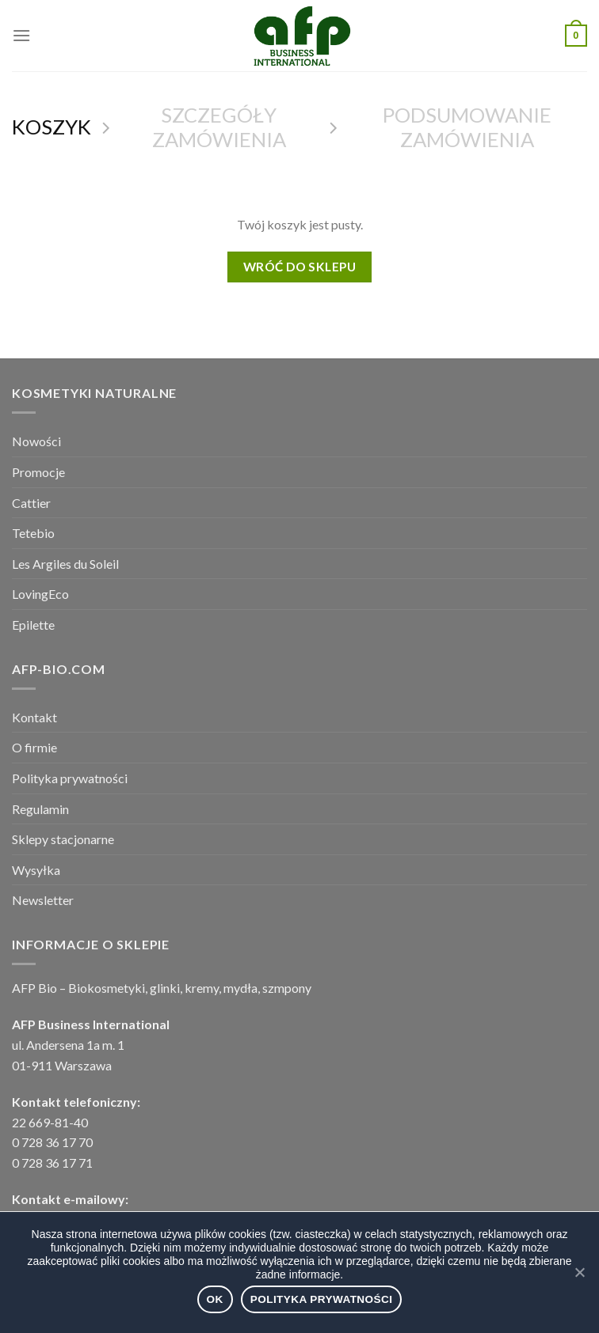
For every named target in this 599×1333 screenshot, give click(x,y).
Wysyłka (36, 869)
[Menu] (21, 35)
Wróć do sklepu (300, 266)
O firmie (34, 747)
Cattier (31, 502)
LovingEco (40, 593)
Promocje (38, 471)
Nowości (36, 441)
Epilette (33, 624)
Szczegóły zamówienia (219, 127)
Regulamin (40, 808)
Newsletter (43, 899)
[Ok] (579, 1272)
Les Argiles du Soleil (65, 563)
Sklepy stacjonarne (63, 838)
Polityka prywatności (70, 778)
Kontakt (34, 717)
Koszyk (51, 126)
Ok (215, 1299)
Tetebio (33, 532)
